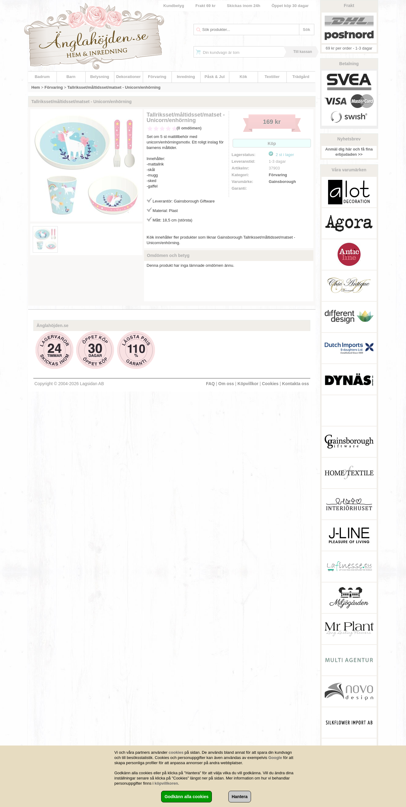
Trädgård (300, 76)
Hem (35, 87)
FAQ (210, 383)
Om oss (226, 383)
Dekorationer (128, 76)
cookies (176, 752)
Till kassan (302, 52)
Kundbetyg (173, 5)
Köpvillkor (248, 383)
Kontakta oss (295, 383)
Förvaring (157, 76)
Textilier (272, 76)
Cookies (270, 383)
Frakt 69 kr (205, 5)
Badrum (42, 76)
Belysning (99, 76)
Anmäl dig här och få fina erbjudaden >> (349, 152)
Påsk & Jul (215, 76)
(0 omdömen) (189, 128)
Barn (71, 76)
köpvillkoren (166, 783)
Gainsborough (282, 181)
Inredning (186, 76)
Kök (243, 76)
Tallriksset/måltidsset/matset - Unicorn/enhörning (114, 87)
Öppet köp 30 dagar (289, 5)
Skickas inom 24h (243, 5)
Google (275, 757)
